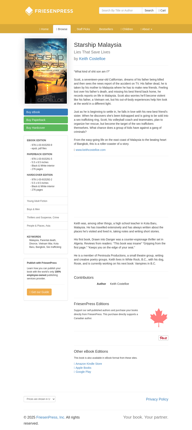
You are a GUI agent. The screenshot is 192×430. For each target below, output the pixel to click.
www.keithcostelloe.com (91, 149)
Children (127, 29)
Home (44, 29)
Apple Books (82, 367)
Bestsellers (105, 29)
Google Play (82, 371)
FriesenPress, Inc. (50, 417)
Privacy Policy (157, 399)
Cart (162, 10)
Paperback (35, 120)
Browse (61, 29)
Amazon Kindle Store (88, 363)
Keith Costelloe (92, 58)
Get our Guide (39, 292)
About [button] (146, 29)
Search (149, 10)
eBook (33, 112)
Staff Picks (82, 29)
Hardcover (35, 127)
